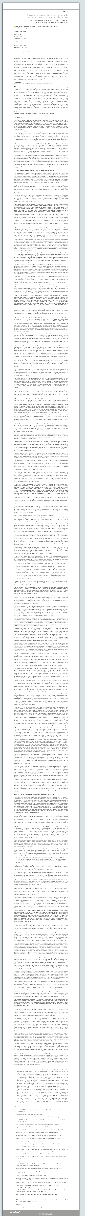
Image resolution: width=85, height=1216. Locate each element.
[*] (36, 26)
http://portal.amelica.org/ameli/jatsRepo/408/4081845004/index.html (34, 51)
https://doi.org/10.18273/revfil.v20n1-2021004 (27, 52)
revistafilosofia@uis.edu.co (20, 42)
